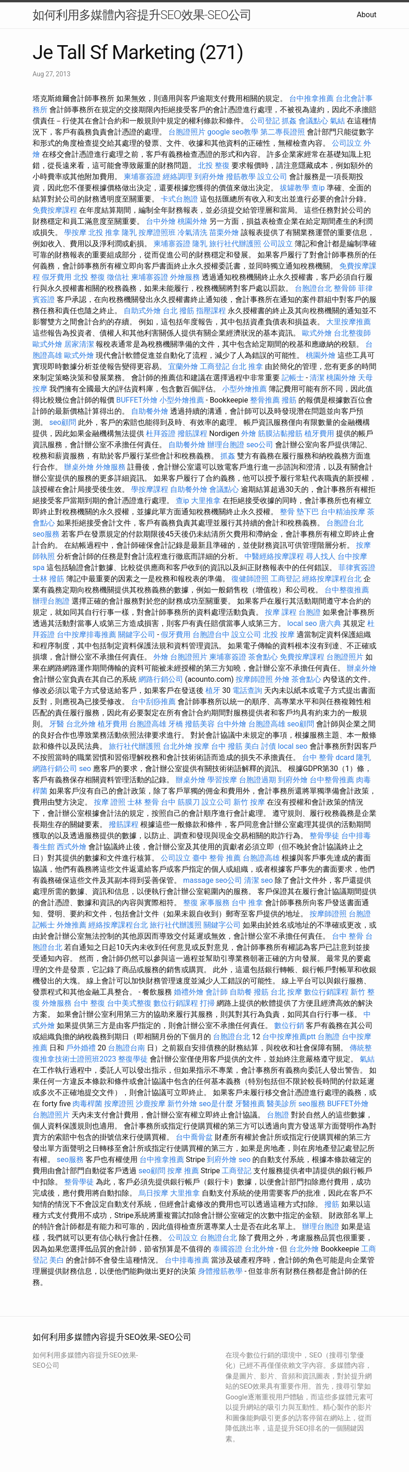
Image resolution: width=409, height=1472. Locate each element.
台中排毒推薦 (187, 1260)
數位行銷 (289, 1025)
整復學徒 (133, 1059)
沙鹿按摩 (150, 1103)
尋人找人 (321, 556)
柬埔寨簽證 (142, 176)
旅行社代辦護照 (235, 243)
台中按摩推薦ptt (289, 1036)
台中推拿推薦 (311, 98)
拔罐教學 (295, 187)
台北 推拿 (247, 366)
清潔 (317, 377)
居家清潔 (79, 344)
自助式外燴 (142, 310)
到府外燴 (209, 176)
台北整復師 (352, 333)
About (366, 14)
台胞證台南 (126, 1047)
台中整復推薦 (346, 589)
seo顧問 (62, 422)
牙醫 (56, 723)
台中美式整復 (129, 1003)
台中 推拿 (247, 902)
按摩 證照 (109, 802)
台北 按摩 (286, 992)
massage (198, 880)
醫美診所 (282, 1103)
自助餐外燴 (149, 411)
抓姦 (289, 120)
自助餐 (241, 992)
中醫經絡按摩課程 (274, 556)
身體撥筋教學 (220, 1271)
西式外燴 (71, 846)
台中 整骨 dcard (328, 757)
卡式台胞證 (179, 199)
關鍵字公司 (136, 634)
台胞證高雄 (147, 723)
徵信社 (118, 277)
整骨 (287, 511)
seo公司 (259, 444)
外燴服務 (185, 277)
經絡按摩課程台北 (332, 578)
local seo (302, 623)
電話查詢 (247, 690)
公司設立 (347, 143)
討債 (268, 746)
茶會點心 (263, 656)
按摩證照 (119, 1103)
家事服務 (215, 902)
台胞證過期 (257, 779)
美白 (251, 746)
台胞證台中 (211, 634)
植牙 (212, 690)
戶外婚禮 (81, 1047)
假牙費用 (57, 277)
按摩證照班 (157, 232)
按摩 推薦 (183, 1170)
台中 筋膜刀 (180, 802)
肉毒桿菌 (87, 1103)
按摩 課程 (281, 612)
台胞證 (309, 612)
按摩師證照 (254, 679)
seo (85, 768)
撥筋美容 (200, 723)
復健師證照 (250, 578)
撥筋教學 (241, 176)
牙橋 (175, 723)
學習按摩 (222, 779)
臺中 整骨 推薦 (216, 858)
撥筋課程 (192, 433)
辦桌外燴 (79, 467)
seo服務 (46, 534)
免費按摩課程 (55, 210)
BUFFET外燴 (137, 400)
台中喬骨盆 (194, 1137)
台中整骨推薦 (332, 779)
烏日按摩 (153, 1193)
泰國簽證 (228, 1248)
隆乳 (129, 232)
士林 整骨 (143, 802)
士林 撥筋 (48, 578)
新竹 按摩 (249, 802)
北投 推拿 (104, 232)
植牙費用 (319, 433)
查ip (318, 187)
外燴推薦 (71, 925)
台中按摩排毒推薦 (86, 634)
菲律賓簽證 (357, 567)
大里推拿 (206, 500)
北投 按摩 (279, 634)
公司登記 (265, 120)
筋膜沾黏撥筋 (280, 433)
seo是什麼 (216, 1103)
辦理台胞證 (225, 444)
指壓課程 (211, 310)
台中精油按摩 (343, 511)
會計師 (216, 992)
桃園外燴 (192, 221)
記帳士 (293, 377)
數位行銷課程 (326, 992)
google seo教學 (232, 132)
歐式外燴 (317, 333)
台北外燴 (81, 723)
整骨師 (345, 288)
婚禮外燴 (189, 992)
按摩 (201, 746)
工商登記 (215, 366)
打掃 (207, 1003)
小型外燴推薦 (244, 388)
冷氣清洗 (192, 232)
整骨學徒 (324, 835)
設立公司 (272, 176)
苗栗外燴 (224, 232)
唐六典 (330, 623)
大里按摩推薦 (348, 321)
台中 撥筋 (227, 746)
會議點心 (313, 120)
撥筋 (289, 400)
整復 (190, 902)
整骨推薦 (265, 400)
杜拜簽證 (161, 433)
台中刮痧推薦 (153, 701)
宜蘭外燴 (183, 366)
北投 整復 (214, 165)
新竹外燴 (182, 1103)
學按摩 (75, 232)
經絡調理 (177, 176)
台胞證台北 (313, 288)
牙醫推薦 (250, 1103)
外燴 (248, 433)
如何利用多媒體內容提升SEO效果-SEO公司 (142, 15)
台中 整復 (89, 1003)
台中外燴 (161, 221)
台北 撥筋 (178, 310)
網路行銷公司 (161, 679)
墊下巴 (308, 511)
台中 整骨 (347, 936)
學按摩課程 (149, 489)
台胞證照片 (186, 132)
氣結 (337, 120)
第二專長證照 (282, 132)
